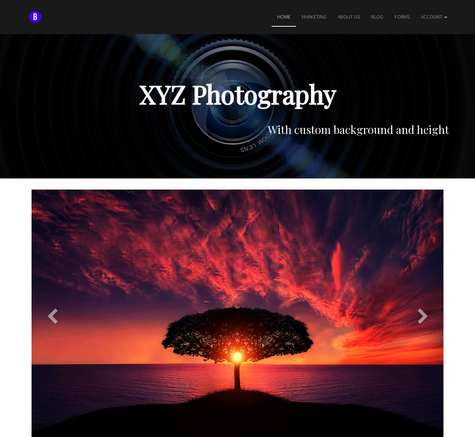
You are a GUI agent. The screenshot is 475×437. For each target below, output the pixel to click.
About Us (349, 16)
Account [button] (434, 16)
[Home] (35, 16)
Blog (377, 16)
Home (284, 16)
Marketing (314, 16)
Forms (402, 16)
